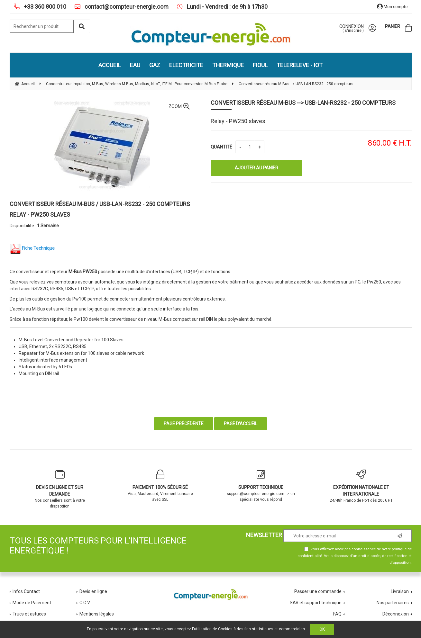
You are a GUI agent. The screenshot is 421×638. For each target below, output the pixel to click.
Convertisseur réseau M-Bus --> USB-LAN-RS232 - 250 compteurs (303, 102)
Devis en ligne (93, 591)
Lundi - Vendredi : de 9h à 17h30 (227, 6)
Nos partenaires (393, 602)
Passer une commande (318, 591)
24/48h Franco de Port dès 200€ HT (361, 486)
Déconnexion (395, 613)
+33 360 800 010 (44, 6)
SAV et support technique (316, 602)
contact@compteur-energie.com (126, 6)
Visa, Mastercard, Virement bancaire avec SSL (160, 486)
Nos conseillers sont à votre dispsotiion (60, 489)
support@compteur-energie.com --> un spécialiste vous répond (261, 486)
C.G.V (84, 602)
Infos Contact (26, 591)
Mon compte (392, 6)
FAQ (337, 613)
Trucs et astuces (30, 613)
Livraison (400, 591)
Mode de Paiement (32, 602)
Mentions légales (96, 613)
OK (322, 629)
